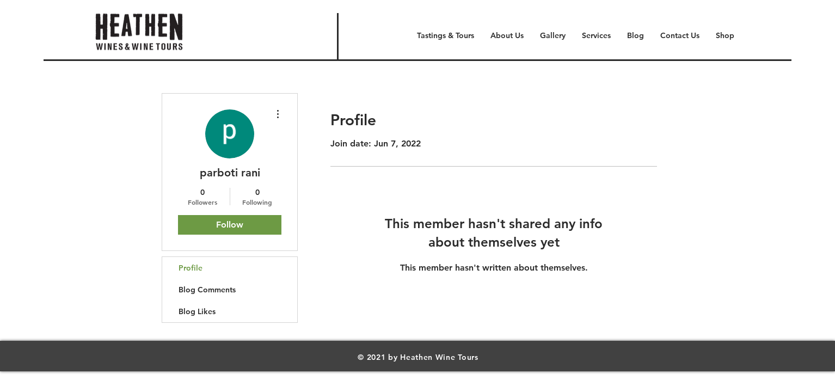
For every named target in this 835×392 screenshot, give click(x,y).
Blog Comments (207, 290)
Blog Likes (197, 311)
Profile (190, 268)
